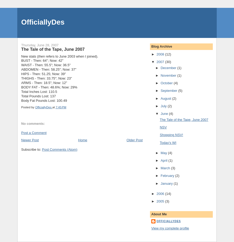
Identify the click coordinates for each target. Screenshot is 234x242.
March (166, 168)
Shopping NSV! (171, 135)
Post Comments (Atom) (59, 149)
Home (82, 140)
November (169, 75)
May (164, 153)
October (167, 83)
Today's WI (168, 143)
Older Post (135, 140)
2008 (161, 54)
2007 (161, 62)
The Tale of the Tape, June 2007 (184, 120)
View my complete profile (170, 228)
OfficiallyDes (42, 22)
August (166, 98)
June (165, 114)
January (167, 183)
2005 (161, 201)
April (165, 160)
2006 (161, 194)
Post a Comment (34, 133)
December (169, 68)
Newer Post (30, 140)
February (168, 176)
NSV (163, 127)
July (164, 106)
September (169, 91)
